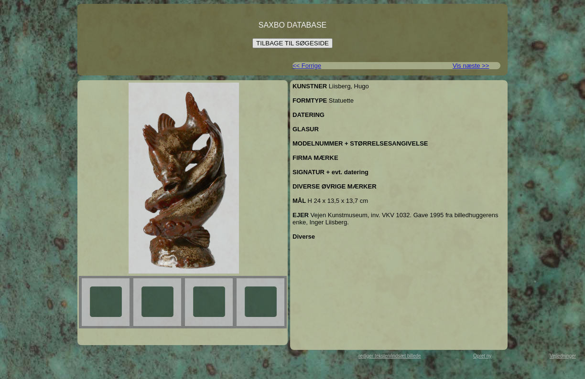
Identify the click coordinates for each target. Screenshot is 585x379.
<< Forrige (306, 65)
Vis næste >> (471, 65)
